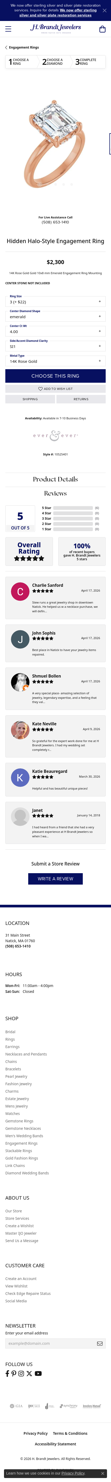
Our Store (13, 1210)
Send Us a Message (21, 1240)
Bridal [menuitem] (10, 1031)
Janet (37, 810)
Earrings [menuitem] (12, 1046)
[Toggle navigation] (8, 29)
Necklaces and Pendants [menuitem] (26, 1054)
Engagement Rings (24, 47)
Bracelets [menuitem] (13, 1068)
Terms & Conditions (70, 1433)
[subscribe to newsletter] (99, 1343)
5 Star (46, 508)
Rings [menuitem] (10, 1039)
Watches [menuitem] (12, 1113)
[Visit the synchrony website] (68, 1406)
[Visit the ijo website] (34, 1406)
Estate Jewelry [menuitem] (17, 1098)
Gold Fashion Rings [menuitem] (21, 1158)
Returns (81, 399)
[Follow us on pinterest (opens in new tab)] (13, 1373)
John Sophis (44, 633)
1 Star (46, 529)
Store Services (17, 1218)
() (97, 508)
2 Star (46, 524)
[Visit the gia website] (16, 1406)
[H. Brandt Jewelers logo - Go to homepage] (55, 29)
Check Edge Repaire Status (28, 1293)
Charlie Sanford (47, 585)
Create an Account (20, 1278)
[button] (102, 29)
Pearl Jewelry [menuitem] (16, 1076)
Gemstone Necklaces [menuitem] (23, 1128)
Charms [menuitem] (12, 1091)
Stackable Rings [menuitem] (18, 1150)
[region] (55, 146)
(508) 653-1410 (55, 222)
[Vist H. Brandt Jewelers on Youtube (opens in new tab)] (38, 1373)
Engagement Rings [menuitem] (21, 1143)
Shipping (30, 399)
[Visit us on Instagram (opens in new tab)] (21, 1373)
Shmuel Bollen (46, 676)
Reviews (55, 494)
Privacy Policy (35, 1433)
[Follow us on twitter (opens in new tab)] (29, 1373)
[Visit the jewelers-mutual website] (92, 1406)
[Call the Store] (18, 946)
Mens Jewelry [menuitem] (16, 1106)
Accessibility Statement (55, 1443)
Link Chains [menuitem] (15, 1165)
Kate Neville (44, 723)
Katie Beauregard (49, 771)
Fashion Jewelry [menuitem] (18, 1083)
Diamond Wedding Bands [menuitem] (27, 1172)
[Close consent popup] (102, 1473)
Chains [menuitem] (11, 1061)
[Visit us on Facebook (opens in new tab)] (7, 1373)
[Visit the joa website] (50, 1406)
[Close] (104, 10)
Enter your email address (26, 1332)
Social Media (16, 1300)
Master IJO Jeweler (21, 1233)
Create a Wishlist (19, 1225)
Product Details (55, 480)
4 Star (46, 513)
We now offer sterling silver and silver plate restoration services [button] (58, 12)
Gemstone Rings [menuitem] (19, 1120)
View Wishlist (16, 1286)
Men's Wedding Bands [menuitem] (24, 1135)
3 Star (46, 518)
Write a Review (55, 879)
